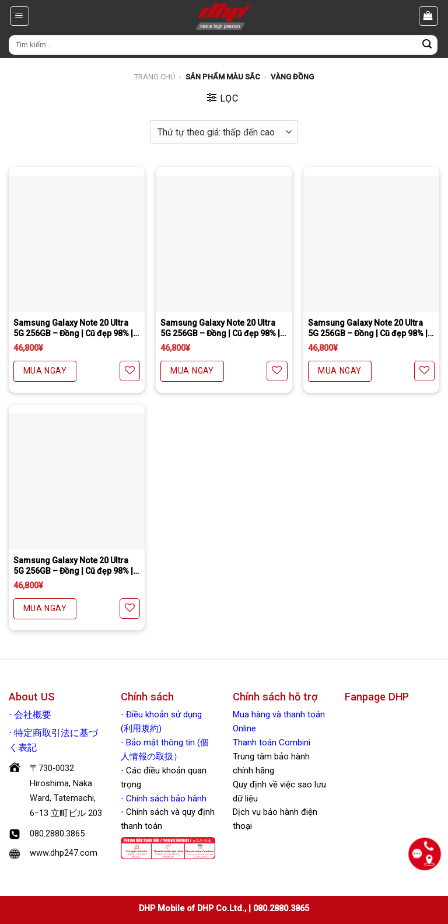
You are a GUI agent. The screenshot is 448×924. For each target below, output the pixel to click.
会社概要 (32, 715)
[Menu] (20, 15)
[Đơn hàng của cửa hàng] (224, 131)
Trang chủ (154, 76)
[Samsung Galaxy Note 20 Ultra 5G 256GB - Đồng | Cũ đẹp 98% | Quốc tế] (77, 244)
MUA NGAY (44, 370)
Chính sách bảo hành (165, 798)
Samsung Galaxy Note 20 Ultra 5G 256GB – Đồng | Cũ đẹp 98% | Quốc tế (73, 328)
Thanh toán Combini (271, 742)
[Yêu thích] (130, 371)
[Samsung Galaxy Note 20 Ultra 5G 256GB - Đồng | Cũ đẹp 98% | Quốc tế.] (77, 481)
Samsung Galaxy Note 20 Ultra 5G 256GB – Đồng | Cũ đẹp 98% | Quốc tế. (73, 566)
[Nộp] (427, 45)
